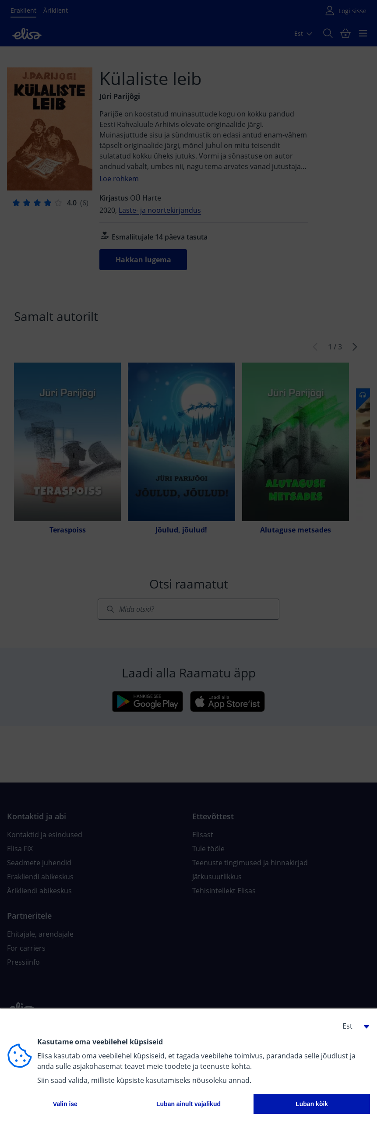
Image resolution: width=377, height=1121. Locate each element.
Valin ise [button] (65, 1103)
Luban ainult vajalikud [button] (188, 1103)
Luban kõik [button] (312, 1103)
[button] (352, 1025)
